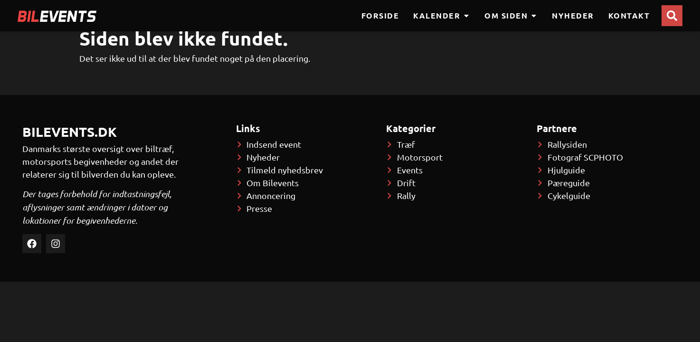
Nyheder (573, 15)
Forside (380, 15)
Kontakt (629, 15)
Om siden (511, 15)
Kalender (441, 15)
